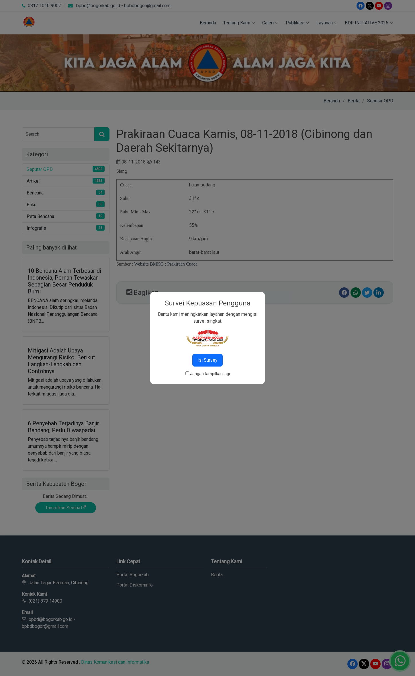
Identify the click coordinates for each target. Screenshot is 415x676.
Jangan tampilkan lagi (210, 373)
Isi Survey (207, 360)
